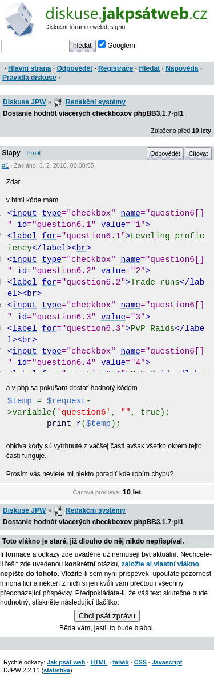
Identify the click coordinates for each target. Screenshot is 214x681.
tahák (120, 662)
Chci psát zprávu (107, 615)
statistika (56, 670)
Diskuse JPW (24, 102)
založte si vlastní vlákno (160, 564)
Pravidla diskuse (29, 78)
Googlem (116, 46)
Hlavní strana (29, 68)
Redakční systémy (96, 102)
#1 (5, 165)
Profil (33, 152)
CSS (140, 662)
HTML (98, 662)
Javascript (167, 662)
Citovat (198, 153)
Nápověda (181, 68)
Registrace (115, 68)
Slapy (11, 153)
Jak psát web (66, 662)
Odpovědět (74, 68)
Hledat (149, 68)
